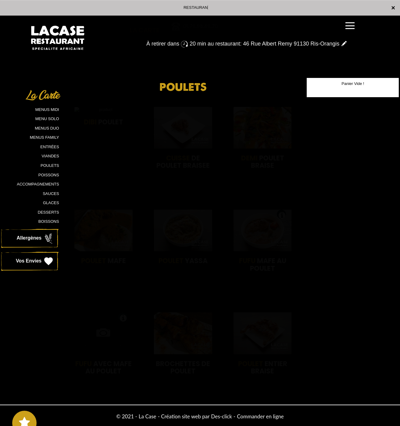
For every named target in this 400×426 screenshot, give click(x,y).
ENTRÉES (49, 147)
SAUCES (51, 193)
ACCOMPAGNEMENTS (38, 184)
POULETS (50, 165)
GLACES (51, 202)
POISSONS (48, 175)
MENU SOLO (47, 118)
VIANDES (50, 156)
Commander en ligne (260, 416)
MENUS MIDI (47, 109)
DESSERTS (48, 212)
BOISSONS (48, 221)
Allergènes (35, 238)
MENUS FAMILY (44, 137)
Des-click (221, 416)
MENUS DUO (47, 128)
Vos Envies (35, 261)
